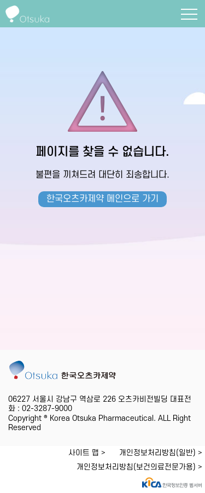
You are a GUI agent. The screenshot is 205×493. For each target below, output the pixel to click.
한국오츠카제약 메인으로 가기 (102, 199)
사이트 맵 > (87, 453)
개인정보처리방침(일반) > (160, 453)
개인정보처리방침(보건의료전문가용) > (139, 467)
